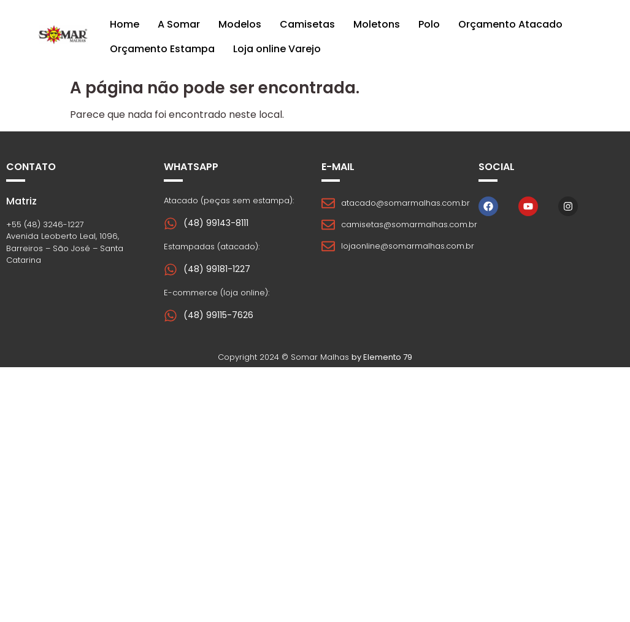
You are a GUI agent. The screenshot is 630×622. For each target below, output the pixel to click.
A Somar (179, 24)
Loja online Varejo (277, 49)
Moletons (376, 24)
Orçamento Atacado (510, 24)
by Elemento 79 (381, 357)
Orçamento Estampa (162, 49)
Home (124, 24)
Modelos (239, 24)
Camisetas (307, 24)
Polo (429, 24)
